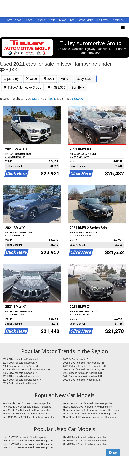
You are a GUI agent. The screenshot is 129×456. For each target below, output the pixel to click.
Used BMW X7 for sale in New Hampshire (85, 444)
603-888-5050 (90, 53)
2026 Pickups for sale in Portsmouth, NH (84, 366)
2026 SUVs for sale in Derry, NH (80, 359)
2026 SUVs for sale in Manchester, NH (83, 362)
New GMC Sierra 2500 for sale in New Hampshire (29, 417)
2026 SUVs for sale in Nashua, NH (21, 362)
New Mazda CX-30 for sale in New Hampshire (27, 406)
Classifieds (117, 20)
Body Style (85, 79)
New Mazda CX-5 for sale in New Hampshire (26, 403)
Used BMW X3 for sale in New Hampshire (25, 437)
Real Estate (102, 20)
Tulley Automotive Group (22, 87)
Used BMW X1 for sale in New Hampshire (85, 440)
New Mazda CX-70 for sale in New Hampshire (27, 410)
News (18, 20)
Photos (81, 20)
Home (8, 20)
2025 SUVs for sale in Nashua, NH (21, 373)
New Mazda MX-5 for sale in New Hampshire (26, 413)
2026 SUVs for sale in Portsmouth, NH (23, 359)
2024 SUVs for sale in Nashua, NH (21, 376)
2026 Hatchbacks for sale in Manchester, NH (26, 369)
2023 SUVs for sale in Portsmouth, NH (23, 379)
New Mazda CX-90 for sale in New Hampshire (87, 406)
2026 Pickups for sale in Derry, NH (21, 366)
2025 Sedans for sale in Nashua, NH (82, 373)
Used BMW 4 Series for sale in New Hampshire (28, 447)
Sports (51, 20)
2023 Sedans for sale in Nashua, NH (22, 383)
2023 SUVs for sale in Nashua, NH (81, 379)
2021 (48, 79)
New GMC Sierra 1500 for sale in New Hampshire (89, 413)
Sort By (78, 87)
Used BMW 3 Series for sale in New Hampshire (28, 440)
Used (31, 79)
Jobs (90, 20)
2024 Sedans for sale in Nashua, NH (82, 376)
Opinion (62, 20)
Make (65, 79)
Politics (28, 20)
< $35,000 (56, 87)
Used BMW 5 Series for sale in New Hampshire (28, 444)
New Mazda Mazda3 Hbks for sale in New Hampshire (91, 410)
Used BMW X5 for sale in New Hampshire (85, 437)
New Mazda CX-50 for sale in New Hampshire (87, 403)
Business (40, 20)
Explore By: (11, 79)
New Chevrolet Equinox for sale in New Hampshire (90, 417)
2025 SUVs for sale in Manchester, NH (83, 369)
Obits (72, 20)
